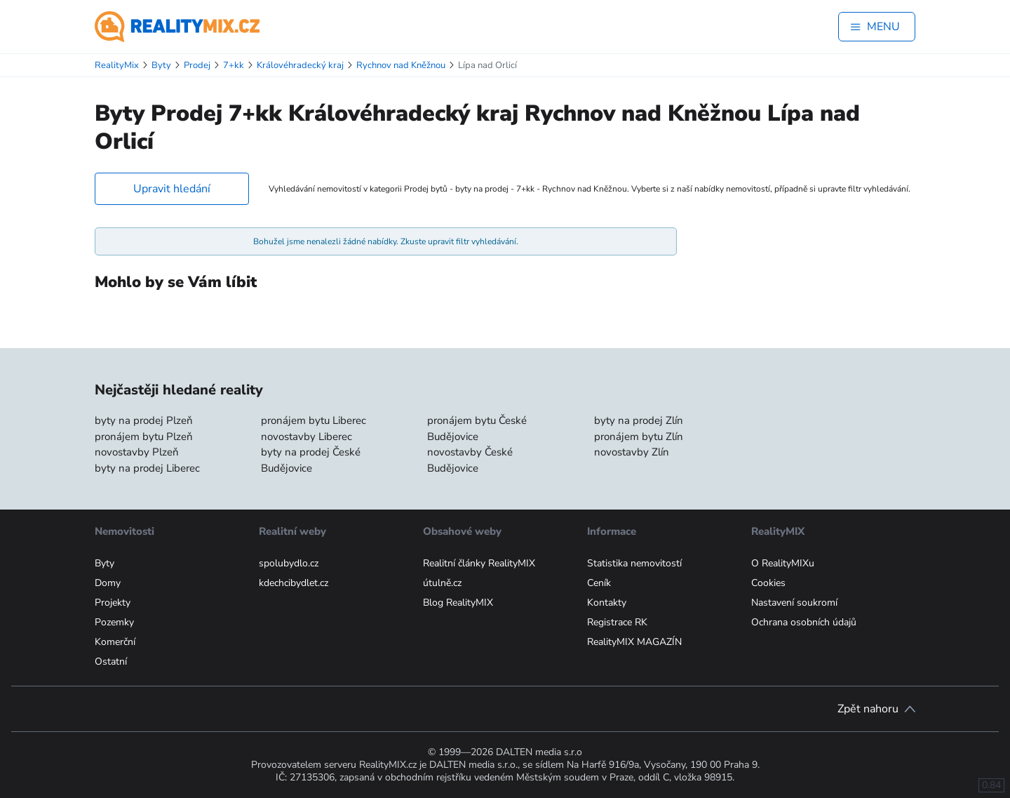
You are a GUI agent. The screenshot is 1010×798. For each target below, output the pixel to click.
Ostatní (111, 661)
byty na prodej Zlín (638, 420)
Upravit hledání (171, 189)
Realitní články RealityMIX (479, 563)
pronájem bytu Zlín (638, 437)
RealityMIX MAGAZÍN (634, 642)
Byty (104, 563)
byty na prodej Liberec (147, 468)
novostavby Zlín (631, 452)
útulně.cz (442, 583)
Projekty (112, 602)
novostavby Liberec (306, 437)
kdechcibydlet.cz (293, 583)
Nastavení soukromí (794, 602)
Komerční (115, 642)
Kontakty (606, 602)
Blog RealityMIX (458, 602)
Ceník (599, 583)
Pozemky (114, 622)
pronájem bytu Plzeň (144, 437)
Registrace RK (617, 622)
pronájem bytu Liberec (313, 420)
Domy (108, 583)
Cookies (768, 583)
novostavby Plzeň (137, 452)
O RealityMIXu (782, 563)
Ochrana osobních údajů (803, 622)
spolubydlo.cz (288, 563)
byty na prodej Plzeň (144, 420)
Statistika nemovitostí (634, 563)
